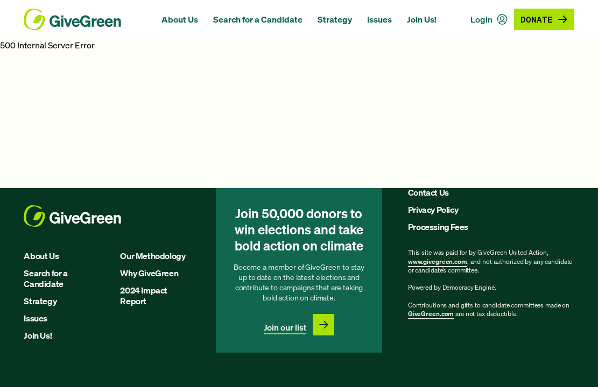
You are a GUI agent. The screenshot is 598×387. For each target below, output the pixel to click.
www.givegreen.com (437, 261)
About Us (179, 19)
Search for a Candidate (257, 19)
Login (489, 19)
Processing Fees (438, 227)
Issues (379, 19)
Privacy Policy (433, 210)
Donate (544, 19)
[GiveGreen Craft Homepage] (87, 19)
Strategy (335, 19)
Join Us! (422, 19)
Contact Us (428, 192)
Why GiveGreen (149, 273)
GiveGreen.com (431, 314)
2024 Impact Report (143, 295)
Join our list (285, 327)
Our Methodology (152, 256)
